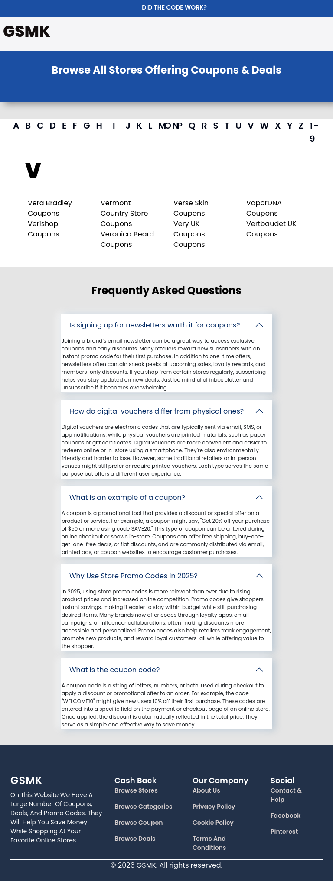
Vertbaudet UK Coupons (271, 229)
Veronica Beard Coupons (127, 239)
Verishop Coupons (43, 229)
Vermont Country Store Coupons (124, 213)
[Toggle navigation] (319, 32)
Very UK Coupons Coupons (189, 234)
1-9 (315, 132)
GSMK (26, 31)
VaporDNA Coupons (264, 208)
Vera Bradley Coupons (50, 208)
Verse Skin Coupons (191, 208)
